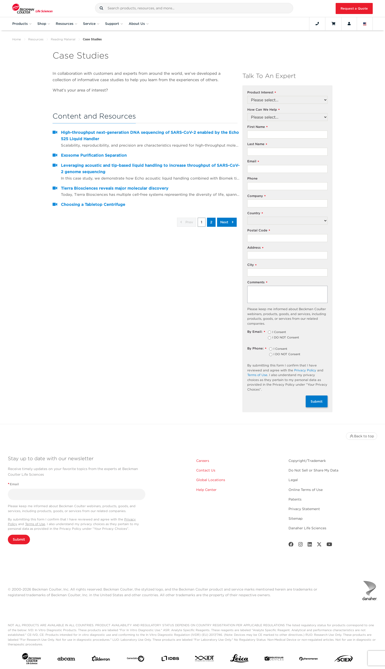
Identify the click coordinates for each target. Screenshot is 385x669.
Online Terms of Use (306, 490)
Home (16, 39)
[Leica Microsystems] (239, 660)
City (252, 265)
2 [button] (211, 222)
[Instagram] (300, 545)
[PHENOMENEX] (308, 659)
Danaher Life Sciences (307, 528)
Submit (317, 401)
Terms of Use (257, 375)
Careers (202, 461)
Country (255, 213)
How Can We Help (263, 110)
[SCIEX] (343, 660)
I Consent (279, 332)
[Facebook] (291, 545)
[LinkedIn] (310, 545)
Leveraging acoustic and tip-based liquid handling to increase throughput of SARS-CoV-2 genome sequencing (150, 168)
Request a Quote (354, 8)
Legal (293, 480)
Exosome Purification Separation (94, 155)
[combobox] (194, 8)
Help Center (206, 490)
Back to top (361, 436)
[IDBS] (170, 659)
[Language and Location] (365, 23)
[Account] (349, 23)
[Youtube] (329, 545)
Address (255, 248)
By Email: (256, 332)
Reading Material (63, 39)
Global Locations (210, 480)
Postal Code (258, 230)
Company (256, 196)
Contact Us (205, 470)
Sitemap (295, 518)
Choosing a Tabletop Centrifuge (93, 204)
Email (253, 161)
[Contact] (317, 23)
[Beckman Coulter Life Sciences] (32, 8)
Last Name (257, 144)
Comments (257, 282)
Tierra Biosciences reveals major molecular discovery (114, 188)
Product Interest (261, 93)
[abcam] (66, 659)
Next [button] (227, 222)
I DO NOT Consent (285, 337)
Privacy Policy (305, 370)
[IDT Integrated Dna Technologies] (205, 659)
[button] (101, 8)
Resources (35, 39)
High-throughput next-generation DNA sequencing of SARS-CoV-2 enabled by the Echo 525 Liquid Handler (150, 135)
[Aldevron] (101, 659)
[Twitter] (319, 545)
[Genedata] (135, 659)
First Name (257, 127)
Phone (252, 178)
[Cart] (333, 23)
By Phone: (256, 349)
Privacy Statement (304, 509)
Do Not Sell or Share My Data (313, 470)
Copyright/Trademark (307, 461)
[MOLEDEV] (274, 659)
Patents (295, 499)
